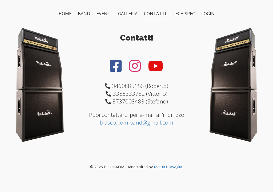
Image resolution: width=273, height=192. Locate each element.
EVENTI (104, 14)
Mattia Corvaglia (168, 166)
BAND (84, 14)
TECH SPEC (183, 14)
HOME (65, 14)
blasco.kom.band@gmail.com (136, 122)
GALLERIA (128, 14)
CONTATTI (155, 14)
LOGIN (208, 14)
